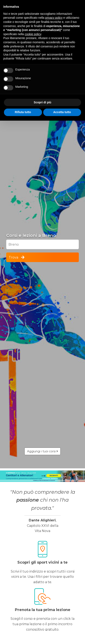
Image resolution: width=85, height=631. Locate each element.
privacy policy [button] (53, 17)
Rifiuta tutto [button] (23, 112)
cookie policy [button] (33, 34)
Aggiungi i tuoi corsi (42, 451)
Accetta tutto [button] (62, 112)
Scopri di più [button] (42, 102)
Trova (17, 257)
